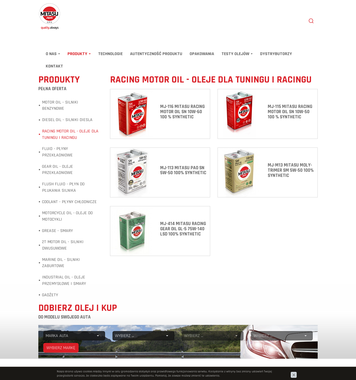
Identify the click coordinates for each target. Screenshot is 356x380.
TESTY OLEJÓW (237, 54)
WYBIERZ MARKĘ (60, 348)
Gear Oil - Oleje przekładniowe (57, 170)
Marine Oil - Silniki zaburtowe (61, 263)
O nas (53, 54)
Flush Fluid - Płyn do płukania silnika (63, 187)
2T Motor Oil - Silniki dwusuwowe (63, 245)
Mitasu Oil (46, 5)
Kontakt (54, 66)
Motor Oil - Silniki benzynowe (60, 105)
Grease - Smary (57, 230)
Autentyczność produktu (156, 54)
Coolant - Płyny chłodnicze (69, 202)
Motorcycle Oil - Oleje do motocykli (67, 216)
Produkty (79, 54)
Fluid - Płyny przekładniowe (57, 152)
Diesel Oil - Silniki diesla (67, 120)
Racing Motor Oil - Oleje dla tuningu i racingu (70, 134)
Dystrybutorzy (276, 54)
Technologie (110, 54)
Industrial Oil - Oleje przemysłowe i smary (64, 280)
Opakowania (202, 54)
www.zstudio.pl (305, 369)
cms (286, 369)
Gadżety (50, 295)
